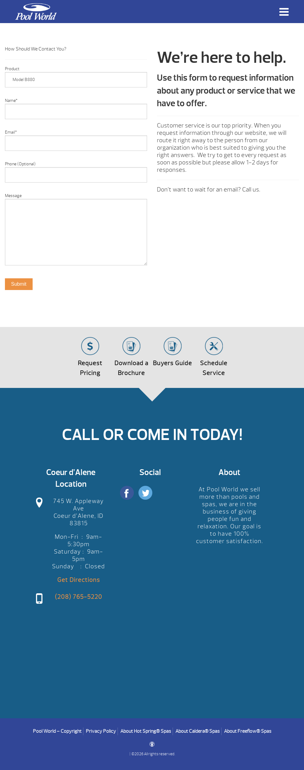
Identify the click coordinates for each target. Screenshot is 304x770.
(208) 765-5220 (78, 597)
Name (11, 100)
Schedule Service (213, 368)
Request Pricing (90, 368)
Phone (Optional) (20, 164)
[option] (228, 204)
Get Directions (78, 580)
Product (12, 68)
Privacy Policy (101, 731)
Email (11, 132)
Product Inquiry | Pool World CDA (35, 11)
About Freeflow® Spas (247, 731)
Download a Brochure (131, 368)
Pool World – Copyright (57, 731)
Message (13, 195)
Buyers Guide (172, 363)
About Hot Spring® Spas (145, 731)
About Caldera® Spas (197, 731)
